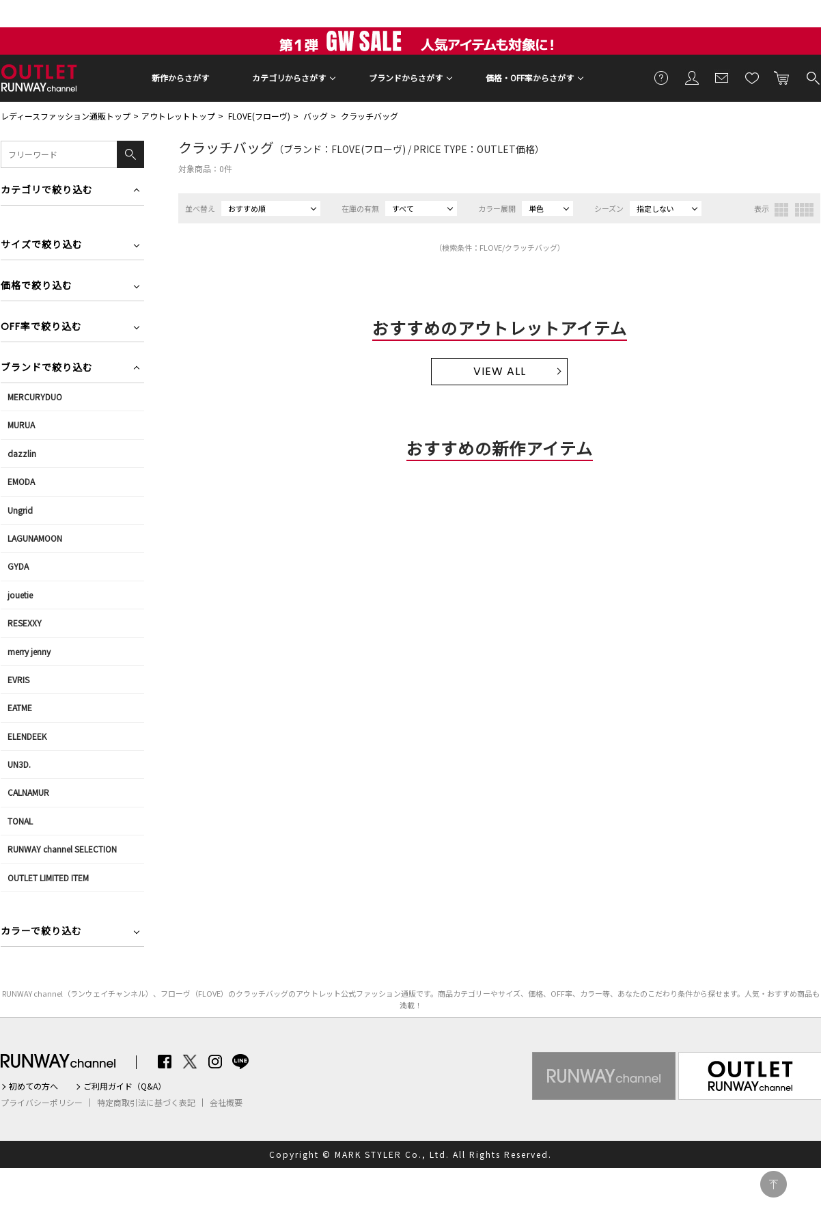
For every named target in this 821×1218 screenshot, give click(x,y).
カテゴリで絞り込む (47, 191)
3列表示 (781, 210)
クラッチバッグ (369, 116)
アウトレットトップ (178, 116)
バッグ (315, 116)
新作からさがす (180, 77)
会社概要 (226, 1102)
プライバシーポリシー (42, 1102)
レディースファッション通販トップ (65, 116)
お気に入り (752, 77)
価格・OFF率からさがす (530, 77)
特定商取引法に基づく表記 (146, 1102)
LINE (240, 1061)
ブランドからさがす (406, 77)
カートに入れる (782, 77)
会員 (692, 77)
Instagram (215, 1061)
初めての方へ (33, 1086)
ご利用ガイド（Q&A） (124, 1086)
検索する (812, 77)
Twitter (190, 1061)
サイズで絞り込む (42, 245)
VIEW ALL (499, 371)
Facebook (164, 1061)
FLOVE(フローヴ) (259, 116)
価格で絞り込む (36, 286)
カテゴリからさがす (289, 77)
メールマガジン (722, 77)
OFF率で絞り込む (41, 327)
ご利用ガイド (662, 77)
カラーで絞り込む (41, 932)
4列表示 (804, 210)
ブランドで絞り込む (47, 368)
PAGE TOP (773, 1184)
